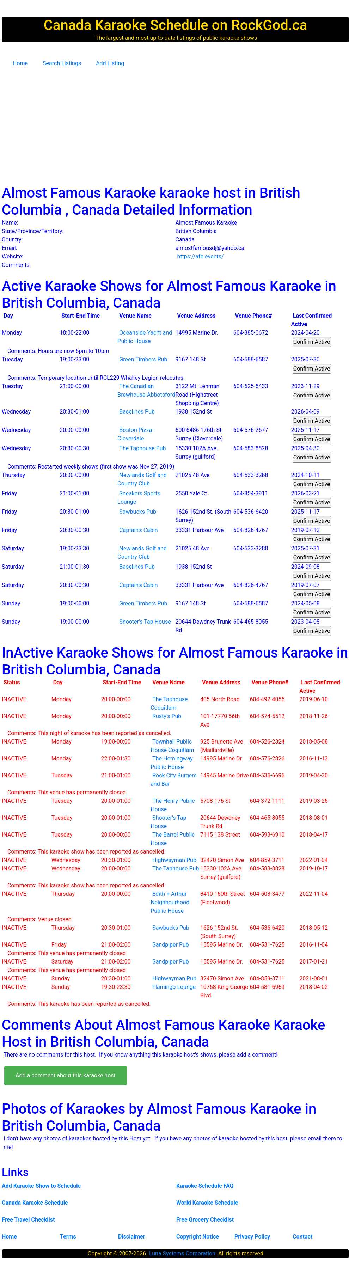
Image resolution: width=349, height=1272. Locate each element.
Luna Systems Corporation (182, 1253)
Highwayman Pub (174, 860)
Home (20, 63)
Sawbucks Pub (137, 511)
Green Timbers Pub (143, 359)
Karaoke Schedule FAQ (205, 1185)
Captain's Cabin (138, 530)
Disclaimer (131, 1236)
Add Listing (110, 63)
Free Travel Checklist (28, 1219)
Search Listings (62, 63)
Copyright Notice (197, 1236)
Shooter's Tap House (145, 621)
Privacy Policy (252, 1236)
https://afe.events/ (200, 256)
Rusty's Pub (166, 716)
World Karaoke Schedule (207, 1202)
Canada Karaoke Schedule (35, 1202)
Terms (68, 1236)
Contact (302, 1236)
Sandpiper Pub (170, 944)
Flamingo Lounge (174, 987)
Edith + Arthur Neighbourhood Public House (170, 902)
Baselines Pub (137, 411)
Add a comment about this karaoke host (66, 1075)
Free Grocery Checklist (205, 1219)
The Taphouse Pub (142, 448)
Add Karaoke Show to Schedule (41, 1185)
